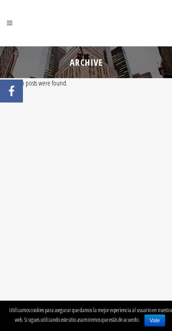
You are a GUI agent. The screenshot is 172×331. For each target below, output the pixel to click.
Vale (155, 320)
